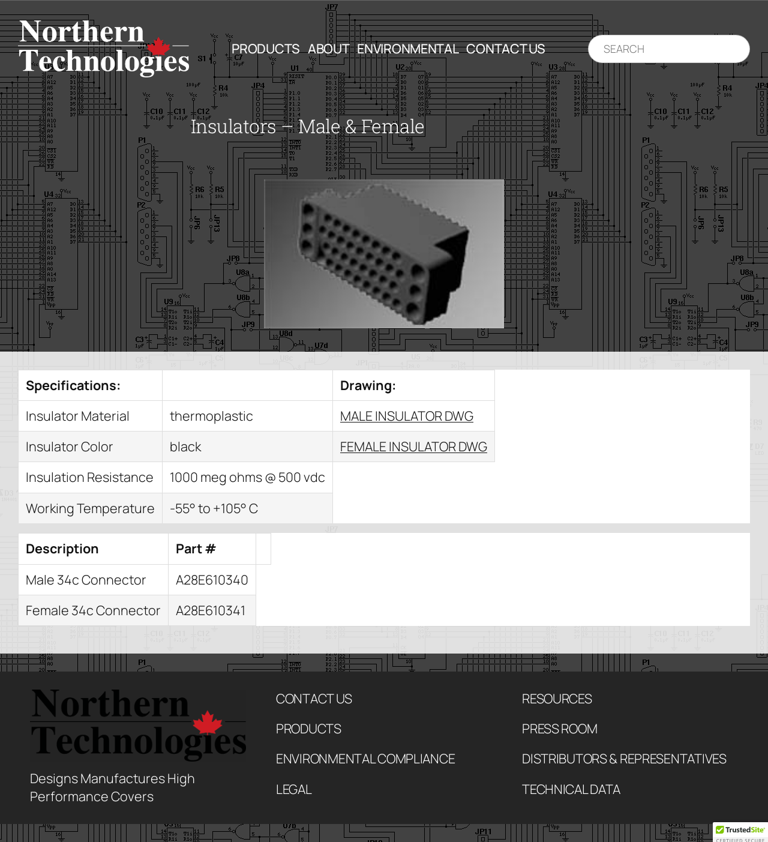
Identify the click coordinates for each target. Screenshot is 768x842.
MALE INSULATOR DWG (406, 415)
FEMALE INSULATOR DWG (413, 446)
